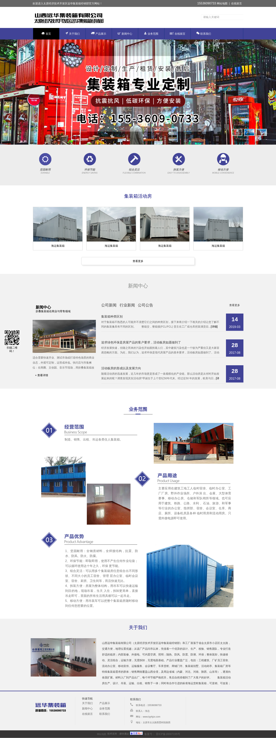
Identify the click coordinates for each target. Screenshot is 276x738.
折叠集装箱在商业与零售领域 (53, 311)
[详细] (214, 326)
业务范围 (151, 33)
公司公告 (145, 305)
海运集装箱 (58, 245)
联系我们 (203, 33)
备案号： (142, 734)
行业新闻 (127, 305)
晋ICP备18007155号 (167, 734)
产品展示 (98, 33)
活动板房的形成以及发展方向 (121, 368)
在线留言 (236, 3)
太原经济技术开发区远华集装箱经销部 (66, 3)
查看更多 (138, 261)
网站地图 (222, 3)
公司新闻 (109, 305)
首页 (46, 33)
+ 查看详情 (41, 375)
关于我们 (72, 33)
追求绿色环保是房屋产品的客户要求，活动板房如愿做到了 (141, 342)
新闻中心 (124, 33)
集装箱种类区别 (112, 316)
